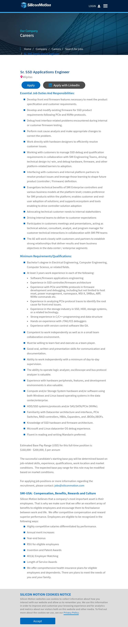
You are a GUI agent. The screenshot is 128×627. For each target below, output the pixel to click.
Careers (56, 49)
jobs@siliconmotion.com (69, 485)
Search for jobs (74, 49)
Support (68, 596)
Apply (31, 85)
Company (28, 596)
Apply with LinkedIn (64, 85)
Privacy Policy (71, 620)
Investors (42, 596)
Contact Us (84, 596)
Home (27, 49)
